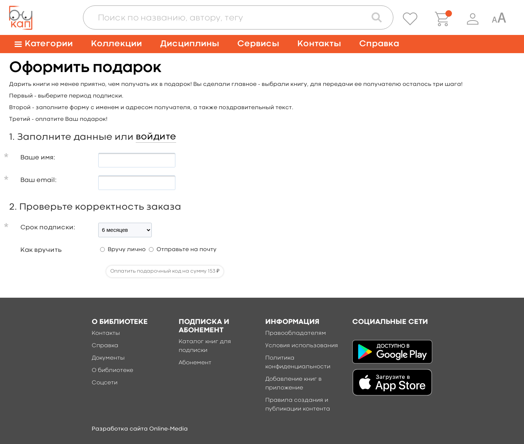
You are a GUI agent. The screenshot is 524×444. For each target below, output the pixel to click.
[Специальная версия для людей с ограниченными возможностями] (499, 18)
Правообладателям (295, 333)
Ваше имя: (37, 157)
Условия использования (301, 345)
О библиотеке (112, 370)
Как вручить (40, 250)
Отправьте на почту (186, 249)
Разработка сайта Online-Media (140, 429)
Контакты (319, 44)
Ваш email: (38, 180)
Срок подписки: (47, 227)
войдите (156, 137)
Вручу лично (127, 249)
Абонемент (195, 362)
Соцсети (105, 382)
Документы (108, 358)
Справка (379, 44)
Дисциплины (189, 44)
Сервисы (258, 44)
